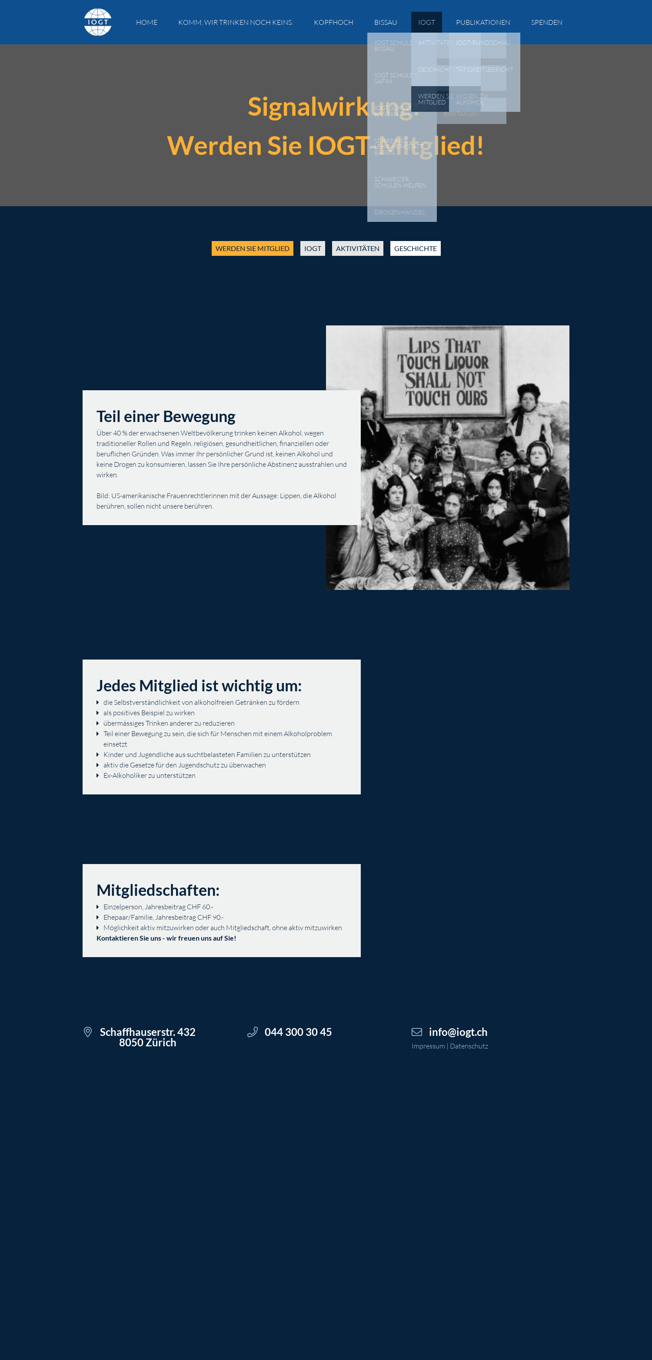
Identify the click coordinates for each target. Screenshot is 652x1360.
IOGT (426, 22)
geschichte (415, 248)
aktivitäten (357, 248)
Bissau (385, 22)
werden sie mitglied (252, 248)
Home (146, 22)
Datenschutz (469, 1046)
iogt (312, 248)
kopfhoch (333, 22)
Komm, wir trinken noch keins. (235, 22)
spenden (546, 22)
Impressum (428, 1046)
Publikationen (483, 22)
